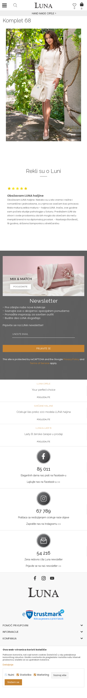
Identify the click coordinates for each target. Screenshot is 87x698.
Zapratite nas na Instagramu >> (43, 523)
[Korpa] (81, 2)
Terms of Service (39, 363)
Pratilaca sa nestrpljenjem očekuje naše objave (43, 517)
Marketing (43, 675)
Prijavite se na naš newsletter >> (43, 565)
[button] (15, 5)
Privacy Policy (71, 359)
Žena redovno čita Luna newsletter (44, 559)
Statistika (25, 675)
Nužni (11, 675)
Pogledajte (43, 397)
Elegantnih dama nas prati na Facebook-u (43, 475)
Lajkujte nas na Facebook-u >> (43, 481)
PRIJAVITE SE (43, 348)
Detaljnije (8, 664)
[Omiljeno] (74, 5)
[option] (43, 13)
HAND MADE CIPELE (43, 13)
